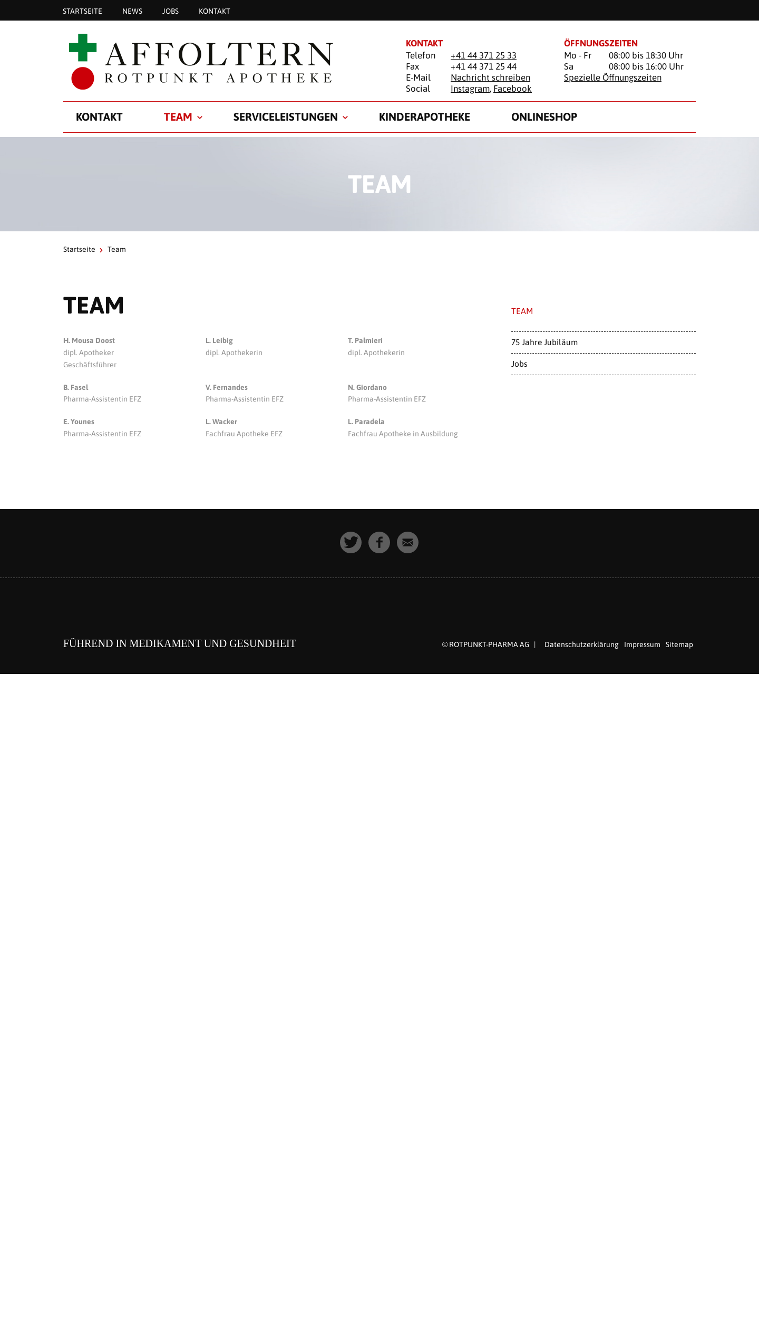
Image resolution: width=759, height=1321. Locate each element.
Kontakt (214, 10)
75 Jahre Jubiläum (544, 342)
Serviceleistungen (285, 116)
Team (178, 116)
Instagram (470, 88)
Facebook (512, 88)
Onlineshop (544, 116)
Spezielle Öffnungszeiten (612, 77)
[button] (351, 543)
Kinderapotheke (424, 116)
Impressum (642, 644)
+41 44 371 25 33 (484, 55)
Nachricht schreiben (490, 77)
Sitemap (679, 644)
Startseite (82, 10)
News (132, 10)
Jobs (170, 10)
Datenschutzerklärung (581, 644)
